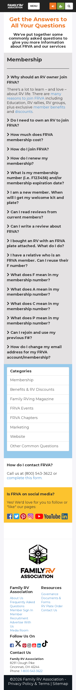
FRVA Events (21, 408)
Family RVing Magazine (32, 399)
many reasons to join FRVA (34, 96)
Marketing (19, 427)
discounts (24, 111)
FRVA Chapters (24, 418)
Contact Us (49, 610)
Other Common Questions (34, 446)
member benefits (49, 107)
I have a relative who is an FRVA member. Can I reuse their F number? (38, 260)
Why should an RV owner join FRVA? (37, 80)
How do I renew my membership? (27, 161)
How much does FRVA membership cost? (30, 137)
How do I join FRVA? (28, 149)
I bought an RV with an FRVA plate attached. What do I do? (36, 243)
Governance (49, 594)
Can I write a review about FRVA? (34, 229)
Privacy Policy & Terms (29, 684)
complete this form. (24, 478)
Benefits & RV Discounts (32, 389)
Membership (21, 380)
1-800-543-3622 (32, 671)
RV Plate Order (52, 606)
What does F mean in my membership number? (33, 277)
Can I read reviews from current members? (32, 214)
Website (17, 436)
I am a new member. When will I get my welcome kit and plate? (35, 197)
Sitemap (60, 684)
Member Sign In (21, 610)
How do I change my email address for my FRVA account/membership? (34, 352)
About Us (16, 598)
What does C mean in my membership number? (33, 306)
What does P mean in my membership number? (33, 321)
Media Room (19, 630)
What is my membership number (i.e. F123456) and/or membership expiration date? (35, 178)
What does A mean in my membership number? (33, 292)
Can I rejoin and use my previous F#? (31, 335)
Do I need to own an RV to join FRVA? (38, 123)
